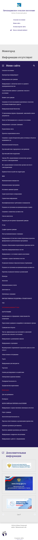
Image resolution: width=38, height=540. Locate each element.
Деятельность (6, 289)
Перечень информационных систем (13, 249)
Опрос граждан (6, 412)
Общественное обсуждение (10, 354)
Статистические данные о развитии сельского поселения (15, 92)
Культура (4, 276)
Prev (3, 515)
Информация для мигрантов (10, 363)
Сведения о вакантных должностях (12, 211)
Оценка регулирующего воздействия (13, 372)
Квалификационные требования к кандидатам (16, 203)
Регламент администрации (10, 189)
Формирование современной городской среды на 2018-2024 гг (18, 349)
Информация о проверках (10, 343)
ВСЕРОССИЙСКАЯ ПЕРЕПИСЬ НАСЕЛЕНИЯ (14, 403)
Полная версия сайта (19, 26)
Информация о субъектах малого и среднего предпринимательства (15, 85)
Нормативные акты (8, 129)
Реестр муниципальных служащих (12, 234)
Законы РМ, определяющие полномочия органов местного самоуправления (16, 159)
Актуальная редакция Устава (10, 307)
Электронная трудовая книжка (11, 376)
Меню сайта (16, 23)
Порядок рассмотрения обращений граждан (15, 220)
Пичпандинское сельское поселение (19, 10)
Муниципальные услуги (9, 285)
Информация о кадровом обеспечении (13, 434)
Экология (5, 280)
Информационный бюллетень (11, 109)
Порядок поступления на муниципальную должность (18, 267)
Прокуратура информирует (10, 75)
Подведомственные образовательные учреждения (17, 263)
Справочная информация (9, 198)
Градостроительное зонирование (12, 194)
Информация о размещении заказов (13, 339)
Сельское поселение (8, 70)
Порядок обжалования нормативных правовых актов (18, 245)
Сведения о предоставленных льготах (13, 258)
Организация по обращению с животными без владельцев (16, 317)
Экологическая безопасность (10, 416)
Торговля (5, 368)
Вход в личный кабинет (20, 30)
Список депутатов (7, 216)
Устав (3, 225)
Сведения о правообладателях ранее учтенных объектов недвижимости (19, 139)
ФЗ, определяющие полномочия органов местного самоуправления (17, 166)
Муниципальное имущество (10, 180)
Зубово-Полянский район (19, 13)
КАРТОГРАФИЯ (6, 312)
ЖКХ (3, 176)
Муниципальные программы (11, 185)
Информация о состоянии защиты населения (15, 254)
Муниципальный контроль (10, 144)
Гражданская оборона (8, 327)
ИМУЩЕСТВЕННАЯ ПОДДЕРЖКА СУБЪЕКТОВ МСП (17, 298)
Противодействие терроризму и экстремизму (15, 149)
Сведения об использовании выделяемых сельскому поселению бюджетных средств (18, 103)
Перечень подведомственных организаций (15, 272)
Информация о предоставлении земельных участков (18, 408)
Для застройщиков (7, 394)
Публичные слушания (8, 294)
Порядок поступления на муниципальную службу (17, 207)
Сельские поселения (19, 20)
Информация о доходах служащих (12, 124)
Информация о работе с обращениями (13, 439)
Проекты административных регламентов (14, 430)
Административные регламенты (12, 425)
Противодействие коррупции (11, 153)
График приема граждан (9, 229)
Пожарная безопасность (9, 381)
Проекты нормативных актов (11, 133)
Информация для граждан (10, 79)
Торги (4, 359)
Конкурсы (5, 399)
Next (35, 515)
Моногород (5, 390)
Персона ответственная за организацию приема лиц (17, 421)
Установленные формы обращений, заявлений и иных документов (18, 114)
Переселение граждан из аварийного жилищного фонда (19, 323)
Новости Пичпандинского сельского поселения (16, 120)
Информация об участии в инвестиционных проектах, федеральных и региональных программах (18, 240)
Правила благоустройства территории (13, 172)
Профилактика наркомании (10, 385)
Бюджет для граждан (8, 97)
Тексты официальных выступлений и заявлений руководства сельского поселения (16, 333)
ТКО (3, 303)
